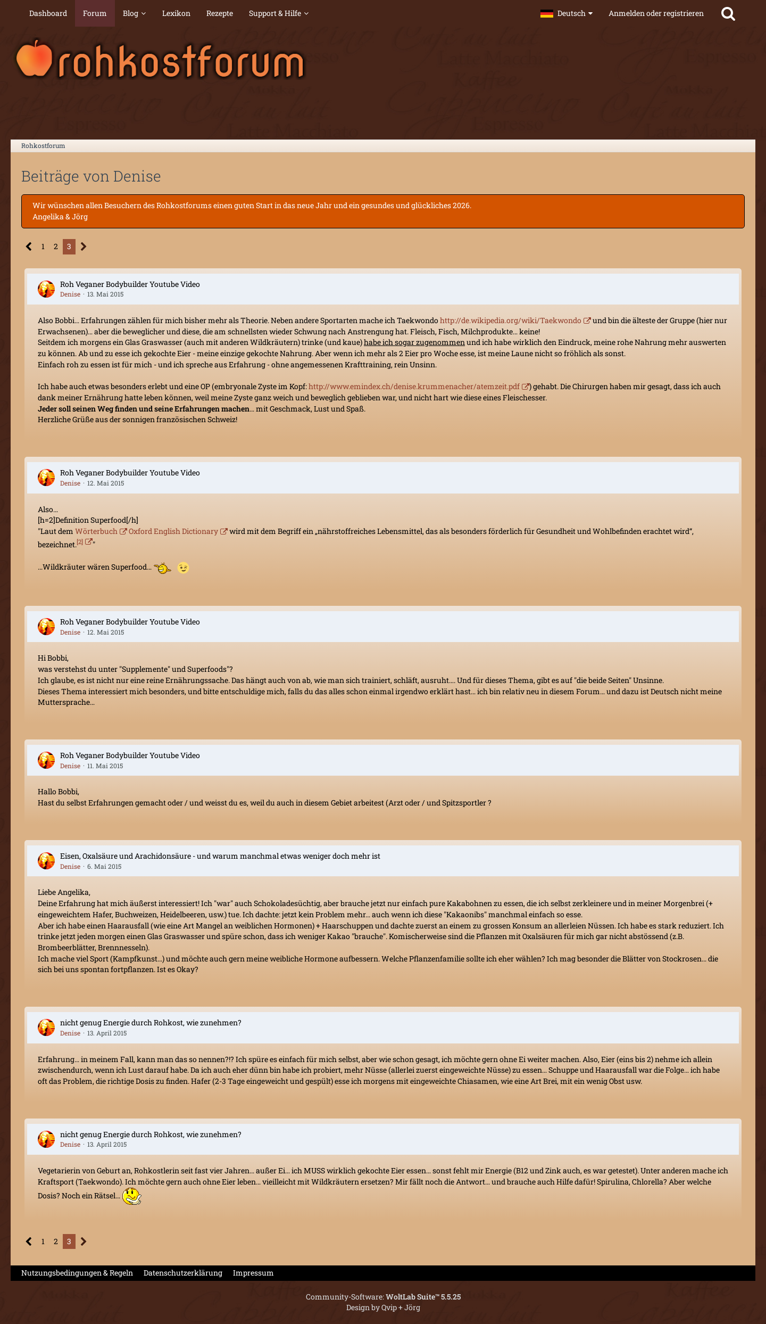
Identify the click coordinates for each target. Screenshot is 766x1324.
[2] (80, 542)
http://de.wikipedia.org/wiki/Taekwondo (510, 320)
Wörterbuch (96, 531)
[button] (566, 13)
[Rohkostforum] (383, 58)
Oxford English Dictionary (173, 531)
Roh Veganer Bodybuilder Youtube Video (130, 284)
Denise (70, 294)
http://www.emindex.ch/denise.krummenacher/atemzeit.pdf (414, 386)
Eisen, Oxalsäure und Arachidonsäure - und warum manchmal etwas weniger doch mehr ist (220, 856)
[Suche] (728, 13)
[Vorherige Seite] (29, 246)
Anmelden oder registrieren (656, 13)
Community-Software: (383, 1297)
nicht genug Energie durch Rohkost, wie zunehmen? (151, 1022)
